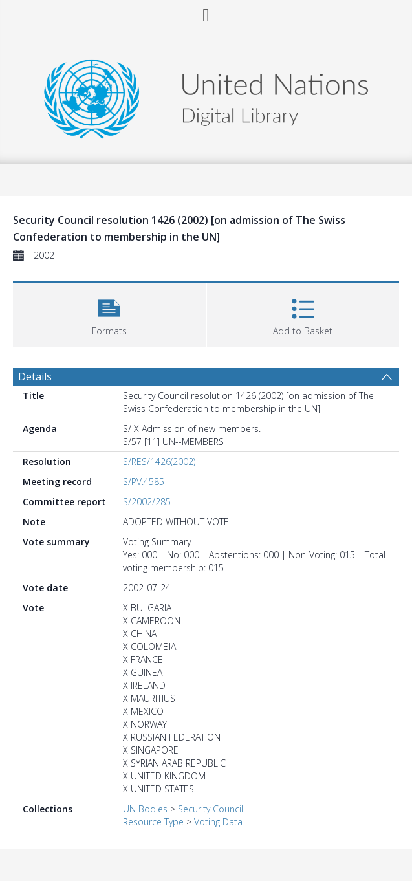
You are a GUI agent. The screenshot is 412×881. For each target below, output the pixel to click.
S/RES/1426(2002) (159, 461)
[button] (109, 313)
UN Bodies (145, 809)
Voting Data (218, 822)
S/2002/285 (147, 501)
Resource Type (153, 822)
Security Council (210, 809)
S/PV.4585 (143, 481)
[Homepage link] (205, 95)
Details (35, 376)
